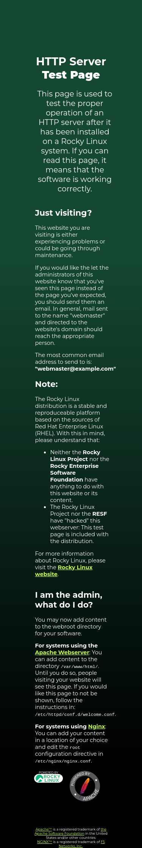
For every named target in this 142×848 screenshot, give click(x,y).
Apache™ (44, 829)
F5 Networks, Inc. (82, 844)
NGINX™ (44, 842)
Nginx (96, 726)
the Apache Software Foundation (70, 831)
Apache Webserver (62, 652)
